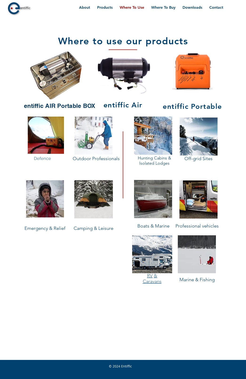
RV (150, 275)
